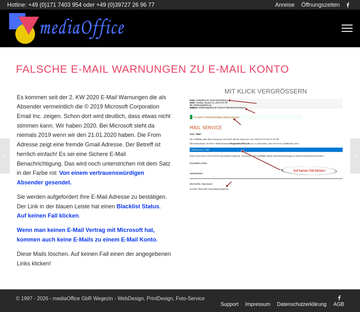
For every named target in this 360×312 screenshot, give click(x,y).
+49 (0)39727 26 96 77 (125, 5)
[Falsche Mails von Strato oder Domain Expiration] (5, 156)
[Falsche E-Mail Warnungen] (266, 145)
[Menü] (345, 28)
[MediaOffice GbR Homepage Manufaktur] (67, 28)
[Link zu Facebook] (348, 5)
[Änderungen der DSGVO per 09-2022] (355, 156)
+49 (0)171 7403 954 (55, 5)
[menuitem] (285, 5)
